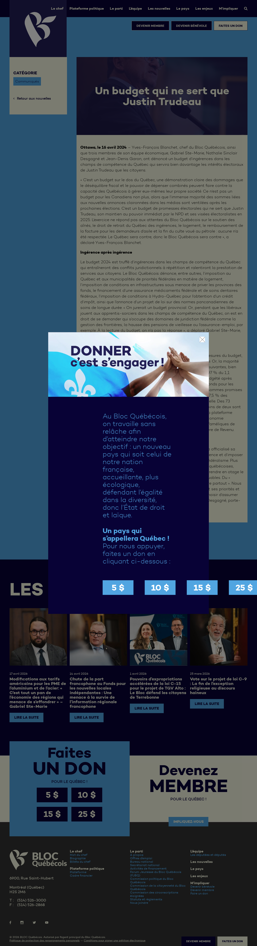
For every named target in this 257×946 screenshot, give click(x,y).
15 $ (202, 587)
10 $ (160, 587)
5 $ (118, 587)
